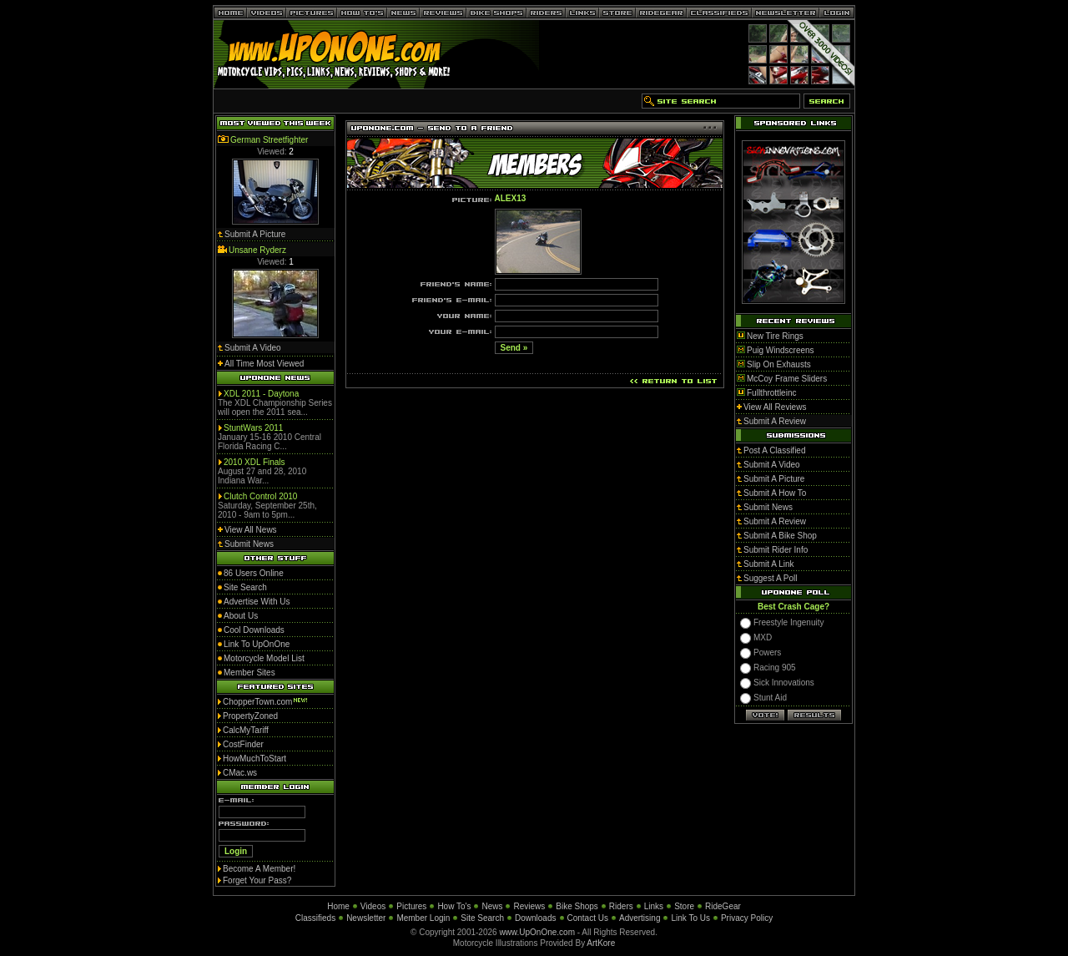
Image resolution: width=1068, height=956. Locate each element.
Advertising (639, 918)
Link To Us (690, 918)
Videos (372, 906)
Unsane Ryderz (257, 250)
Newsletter (365, 918)
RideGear (723, 906)
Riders (621, 906)
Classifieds (315, 918)
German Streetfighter (269, 139)
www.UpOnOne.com (537, 932)
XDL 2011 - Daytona (261, 393)
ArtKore (601, 943)
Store (684, 906)
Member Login (423, 918)
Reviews (529, 906)
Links (653, 906)
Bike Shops (577, 906)
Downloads (535, 918)
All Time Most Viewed (264, 363)
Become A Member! (259, 868)
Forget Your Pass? (257, 880)
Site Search (482, 918)
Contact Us (587, 918)
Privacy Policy (747, 918)
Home (338, 906)
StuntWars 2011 (253, 427)
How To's (454, 906)
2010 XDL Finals (254, 462)
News (491, 906)
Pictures (411, 906)
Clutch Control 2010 (260, 496)
